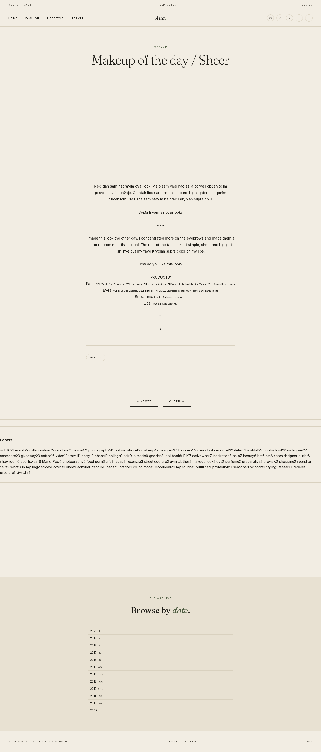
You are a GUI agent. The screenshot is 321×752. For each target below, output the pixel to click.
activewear (202, 456)
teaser (284, 467)
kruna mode (143, 467)
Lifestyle (55, 18)
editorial (84, 467)
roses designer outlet (292, 456)
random (63, 450)
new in (79, 450)
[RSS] (309, 18)
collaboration (41, 450)
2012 (96, 688)
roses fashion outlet (215, 450)
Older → (177, 401)
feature (98, 467)
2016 (96, 660)
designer (168, 450)
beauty (249, 456)
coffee (48, 456)
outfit (7, 450)
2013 (96, 681)
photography (100, 450)
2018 (95, 645)
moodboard (165, 467)
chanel (101, 456)
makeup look (203, 461)
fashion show (127, 450)
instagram (297, 450)
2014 (96, 674)
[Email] (299, 18)
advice (59, 467)
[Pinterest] (279, 18)
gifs (109, 461)
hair (127, 456)
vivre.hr (23, 472)
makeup (96, 357)
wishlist (254, 450)
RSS (309, 741)
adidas (46, 467)
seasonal (241, 467)
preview (270, 461)
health (112, 467)
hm (260, 456)
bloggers (187, 450)
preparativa (252, 461)
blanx (71, 467)
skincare (257, 467)
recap (120, 461)
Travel (78, 18)
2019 (95, 638)
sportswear (31, 461)
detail (240, 450)
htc (269, 456)
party (88, 456)
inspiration (222, 456)
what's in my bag (25, 467)
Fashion (32, 18)
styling (272, 467)
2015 (96, 667)
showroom (10, 461)
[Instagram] (269, 18)
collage (115, 456)
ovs (220, 461)
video (61, 456)
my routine (185, 467)
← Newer (144, 401)
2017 (96, 652)
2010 (96, 703)
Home (13, 18)
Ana (160, 18)
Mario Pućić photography (63, 461)
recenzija (135, 461)
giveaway (30, 456)
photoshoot (274, 450)
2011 (96, 696)
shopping (287, 461)
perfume (233, 461)
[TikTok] (289, 18)
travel (74, 456)
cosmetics (10, 456)
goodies (156, 456)
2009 (95, 710)
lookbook (173, 456)
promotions (222, 467)
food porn (95, 461)
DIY (187, 456)
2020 (95, 631)
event (21, 450)
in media (140, 456)
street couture (156, 461)
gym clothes (180, 461)
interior (125, 467)
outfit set (203, 467)
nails (237, 456)
